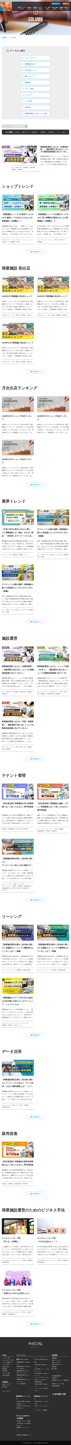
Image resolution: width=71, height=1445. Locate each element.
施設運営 (27, 82)
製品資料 (4, 1369)
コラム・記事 (6, 1373)
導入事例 (4, 1371)
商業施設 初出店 (30, 64)
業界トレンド (29, 76)
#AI (18, 132)
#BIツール (25, 132)
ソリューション (21, 1355)
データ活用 (28, 101)
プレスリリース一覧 (7, 1360)
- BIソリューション (21, 1373)
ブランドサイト (6, 1391)
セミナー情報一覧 (7, 1362)
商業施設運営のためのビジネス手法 (36, 113)
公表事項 (54, 1378)
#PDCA (51, 132)
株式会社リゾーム (6, 4)
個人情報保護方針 (56, 1376)
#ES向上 (34, 132)
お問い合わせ (6, 1366)
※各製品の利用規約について (24, 1435)
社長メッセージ (6, 1384)
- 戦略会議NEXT (22, 1370)
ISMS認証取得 (56, 1386)
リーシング (28, 95)
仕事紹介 (54, 1366)
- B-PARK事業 (23, 1421)
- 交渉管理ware (38, 1382)
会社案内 (5, 1382)
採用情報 (54, 1355)
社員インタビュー (56, 1362)
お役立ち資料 (6, 1375)
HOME (4, 37)
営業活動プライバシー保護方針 (60, 1380)
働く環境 (54, 1369)
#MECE (43, 132)
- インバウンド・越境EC (40, 1410)
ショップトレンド (30, 58)
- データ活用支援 (20, 1383)
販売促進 (27, 107)
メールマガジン (6, 1364)
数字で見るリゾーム (57, 1364)
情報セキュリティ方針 (58, 1383)
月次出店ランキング (31, 70)
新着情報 (54, 1358)
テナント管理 (29, 89)
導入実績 (4, 1387)
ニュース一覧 (6, 1358)
